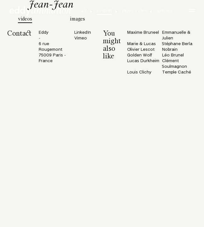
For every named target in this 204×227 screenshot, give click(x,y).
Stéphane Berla (177, 44)
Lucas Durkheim (143, 61)
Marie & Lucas (141, 44)
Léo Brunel (173, 55)
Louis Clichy (139, 72)
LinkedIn (82, 33)
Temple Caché (176, 72)
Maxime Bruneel (143, 33)
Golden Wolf (139, 55)
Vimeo (80, 38)
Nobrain (170, 50)
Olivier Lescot (141, 50)
